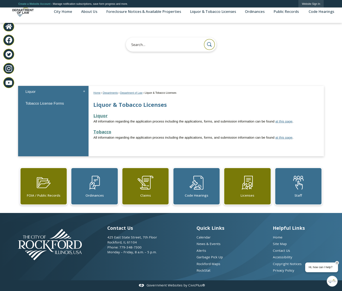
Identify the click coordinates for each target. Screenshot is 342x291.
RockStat (203, 270)
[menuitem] (53, 91)
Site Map (280, 244)
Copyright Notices (287, 264)
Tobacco (102, 132)
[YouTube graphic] (8, 82)
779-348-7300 (130, 247)
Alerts (201, 250)
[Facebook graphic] (8, 40)
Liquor (100, 116)
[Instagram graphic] (8, 68)
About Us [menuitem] (89, 11)
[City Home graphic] (8, 26)
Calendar (204, 237)
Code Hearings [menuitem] (321, 11)
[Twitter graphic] (8, 54)
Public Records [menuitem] (286, 11)
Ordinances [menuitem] (255, 11)
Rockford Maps (208, 264)
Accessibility (282, 257)
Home (96, 92)
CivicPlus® (196, 285)
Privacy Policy (283, 270)
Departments (110, 92)
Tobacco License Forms (45, 103)
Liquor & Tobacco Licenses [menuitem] (213, 11)
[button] (209, 44)
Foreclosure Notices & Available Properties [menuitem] (143, 11)
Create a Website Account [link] (34, 3)
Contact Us (281, 250)
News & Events (209, 244)
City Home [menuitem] (63, 11)
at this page (283, 121)
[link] (311, 4)
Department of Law (131, 92)
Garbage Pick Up (210, 257)
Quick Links (210, 228)
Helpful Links (289, 228)
